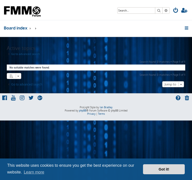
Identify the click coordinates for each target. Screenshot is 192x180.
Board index (16, 27)
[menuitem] (175, 11)
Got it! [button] (164, 169)
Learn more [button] (34, 172)
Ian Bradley (106, 107)
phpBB (82, 110)
